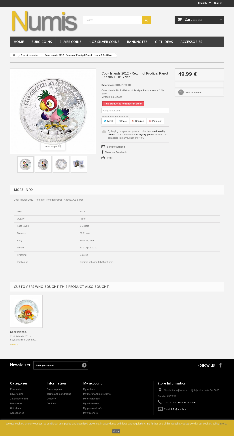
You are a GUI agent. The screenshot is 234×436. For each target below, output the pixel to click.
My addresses (91, 403)
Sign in (218, 3)
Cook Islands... (19, 331)
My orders (89, 389)
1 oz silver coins (104, 41)
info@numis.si (178, 409)
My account (92, 383)
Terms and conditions (59, 394)
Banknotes (137, 41)
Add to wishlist (193, 92)
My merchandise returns (97, 394)
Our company (54, 389)
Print (109, 157)
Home (19, 41)
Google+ (138, 121)
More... (224, 423)
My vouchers (90, 413)
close (116, 431)
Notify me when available (114, 116)
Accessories (191, 41)
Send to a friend (116, 146)
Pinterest (155, 121)
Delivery (51, 398)
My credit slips (91, 398)
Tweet (108, 121)
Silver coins (70, 41)
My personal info (92, 408)
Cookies (51, 403)
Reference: (107, 85)
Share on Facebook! (116, 152)
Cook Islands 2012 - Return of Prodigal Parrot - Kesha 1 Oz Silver (78, 55)
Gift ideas (164, 41)
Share (122, 121)
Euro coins (41, 41)
